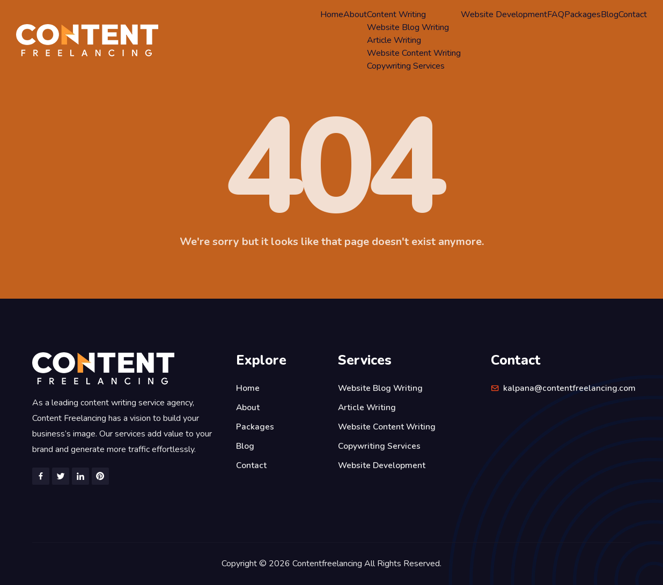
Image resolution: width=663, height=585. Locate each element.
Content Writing (396, 14)
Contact (632, 14)
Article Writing (394, 40)
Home (331, 14)
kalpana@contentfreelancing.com (569, 388)
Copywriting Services (406, 66)
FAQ (555, 14)
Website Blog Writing (408, 27)
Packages (582, 14)
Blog (609, 14)
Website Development (504, 14)
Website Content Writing (414, 53)
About (355, 14)
